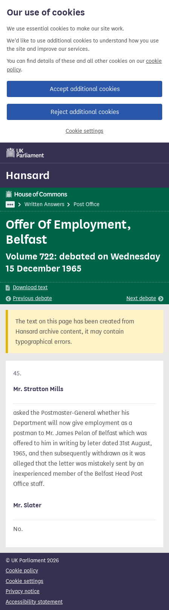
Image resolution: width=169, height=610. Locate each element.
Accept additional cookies (85, 89)
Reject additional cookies (85, 111)
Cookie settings (84, 131)
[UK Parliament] (25, 152)
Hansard (28, 175)
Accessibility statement (34, 602)
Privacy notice (23, 591)
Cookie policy (22, 571)
